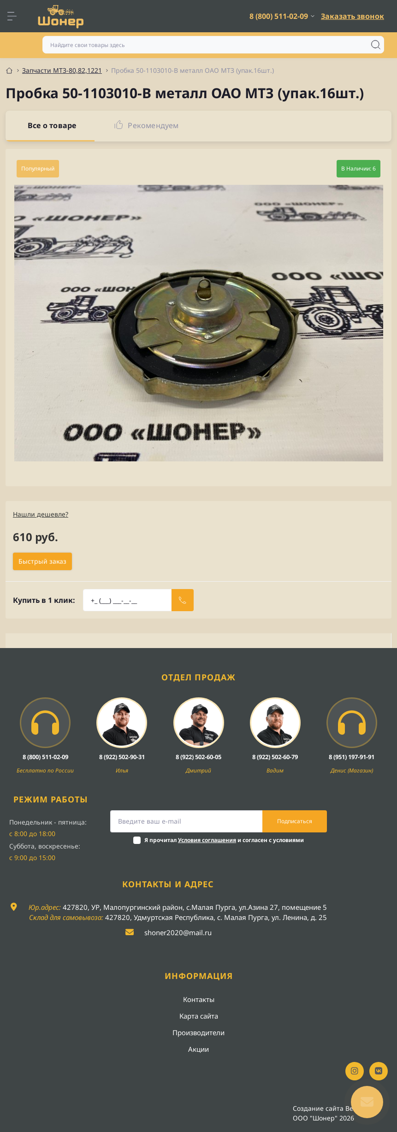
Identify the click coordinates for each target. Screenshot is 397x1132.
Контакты (198, 999)
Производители (198, 1032)
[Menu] (16, 16)
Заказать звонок (352, 16)
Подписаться (294, 821)
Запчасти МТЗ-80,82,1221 (62, 70)
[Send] (183, 600)
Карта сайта (198, 1015)
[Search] (375, 44)
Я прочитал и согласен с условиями (224, 840)
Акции (198, 1049)
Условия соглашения (207, 840)
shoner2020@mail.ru (178, 932)
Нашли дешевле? (40, 514)
